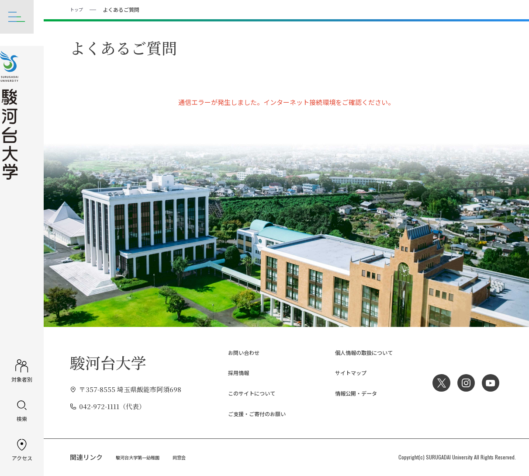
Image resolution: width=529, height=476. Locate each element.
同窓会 (189, 456)
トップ (78, 9)
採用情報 (226, 372)
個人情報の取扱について (356, 351)
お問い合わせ (232, 351)
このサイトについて (242, 392)
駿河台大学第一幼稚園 (142, 456)
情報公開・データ (346, 392)
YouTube (489, 382)
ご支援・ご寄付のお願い (249, 413)
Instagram (463, 382)
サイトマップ (340, 372)
